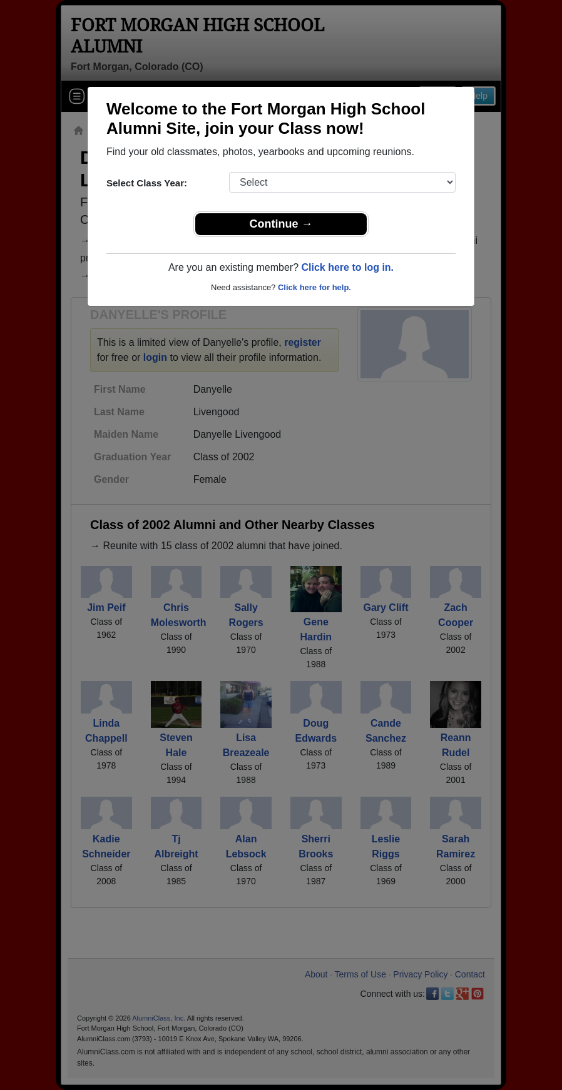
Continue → (281, 224)
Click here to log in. (347, 267)
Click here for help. (314, 287)
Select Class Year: (146, 183)
